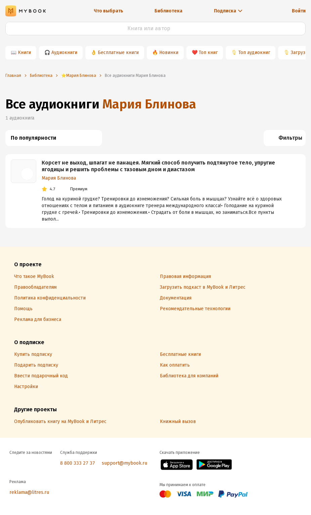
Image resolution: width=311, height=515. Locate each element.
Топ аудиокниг (254, 52)
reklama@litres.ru (29, 492)
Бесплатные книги (118, 52)
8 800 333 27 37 (77, 463)
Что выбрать (108, 11)
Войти (299, 11)
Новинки (168, 52)
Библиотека (168, 11)
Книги (24, 52)
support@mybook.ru (124, 463)
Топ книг (208, 52)
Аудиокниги (64, 52)
